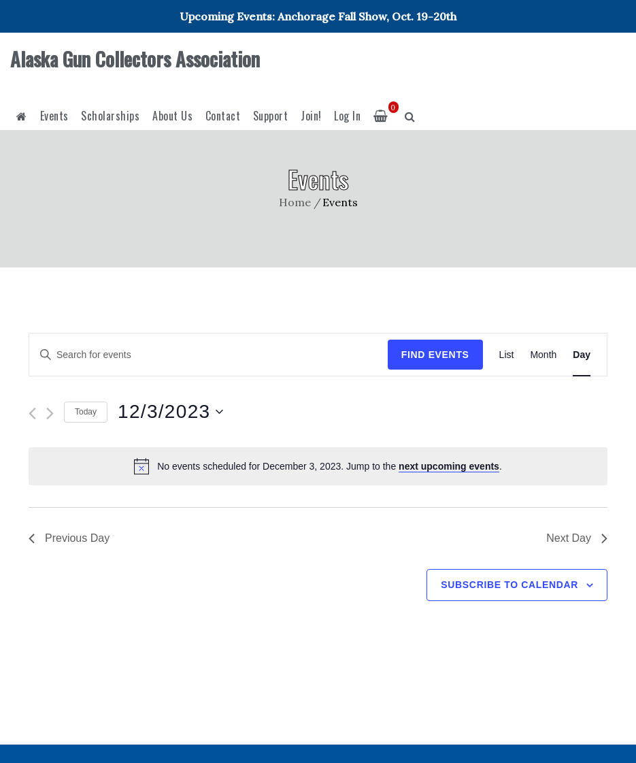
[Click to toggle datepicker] (170, 411)
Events (54, 116)
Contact (223, 116)
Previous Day (69, 538)
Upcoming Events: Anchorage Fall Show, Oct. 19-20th (318, 16)
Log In (347, 116)
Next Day (576, 538)
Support (270, 116)
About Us (172, 116)
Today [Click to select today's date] (86, 412)
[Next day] (50, 413)
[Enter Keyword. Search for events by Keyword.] (208, 355)
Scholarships (110, 116)
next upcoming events (449, 466)
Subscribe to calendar (509, 584)
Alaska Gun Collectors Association (135, 59)
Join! (311, 116)
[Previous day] (32, 413)
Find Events (435, 354)
